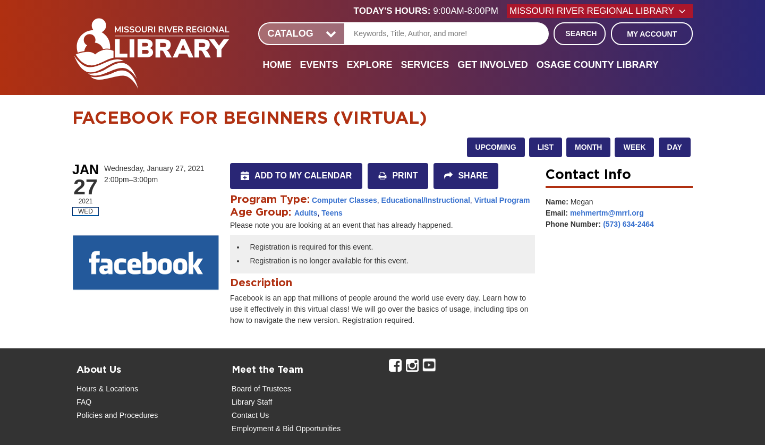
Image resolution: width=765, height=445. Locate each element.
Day (674, 147)
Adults (306, 213)
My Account (652, 34)
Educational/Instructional (425, 200)
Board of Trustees (261, 388)
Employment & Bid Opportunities (286, 428)
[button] (430, 11)
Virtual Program (502, 200)
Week (634, 147)
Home (276, 64)
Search (581, 33)
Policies (89, 415)
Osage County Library (598, 64)
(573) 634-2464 (628, 224)
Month (588, 147)
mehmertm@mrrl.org (607, 213)
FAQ (83, 402)
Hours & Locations (107, 388)
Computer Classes (344, 200)
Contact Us (250, 415)
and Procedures (130, 415)
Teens (331, 213)
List (546, 147)
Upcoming (495, 147)
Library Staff (252, 402)
